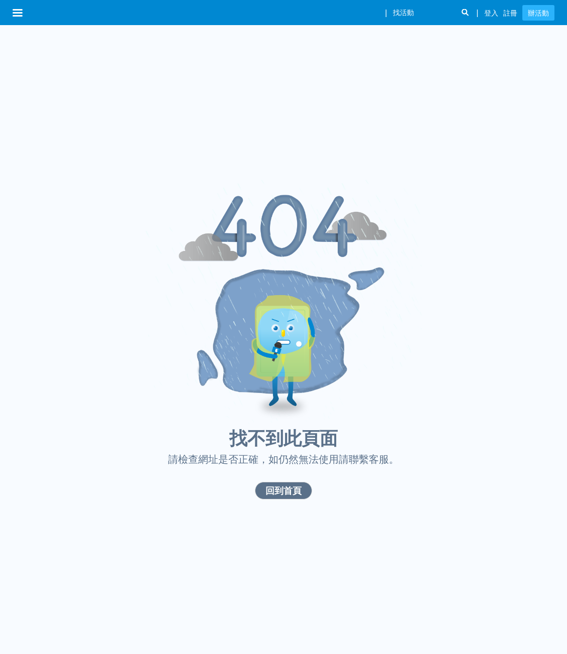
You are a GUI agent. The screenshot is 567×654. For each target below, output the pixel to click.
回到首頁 (283, 490)
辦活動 (538, 13)
